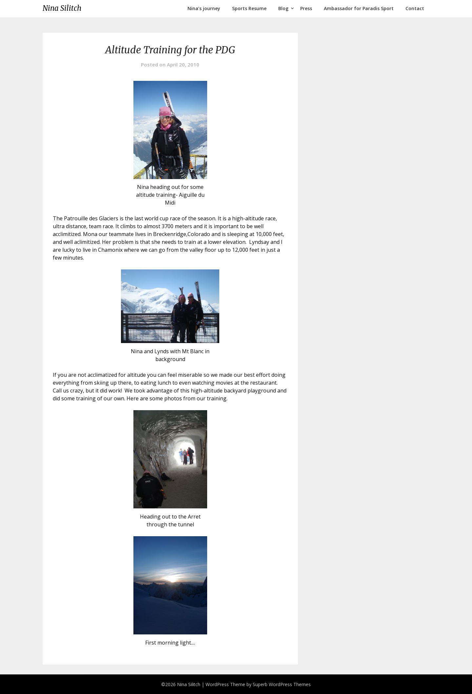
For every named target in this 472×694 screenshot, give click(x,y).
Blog (283, 8)
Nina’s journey (203, 8)
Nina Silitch (62, 8)
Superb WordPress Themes (282, 684)
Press (306, 8)
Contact (414, 8)
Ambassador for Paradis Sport (359, 8)
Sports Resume (249, 8)
